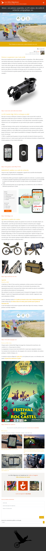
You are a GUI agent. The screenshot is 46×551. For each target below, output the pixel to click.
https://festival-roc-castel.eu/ (8, 424)
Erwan (38, 51)
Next (40, 485)
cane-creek (27, 432)
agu (31, 432)
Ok (43, 522)
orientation (8, 432)
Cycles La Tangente (33, 475)
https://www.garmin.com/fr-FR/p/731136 (11, 166)
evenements (18, 432)
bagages (13, 432)
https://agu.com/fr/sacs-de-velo (9, 276)
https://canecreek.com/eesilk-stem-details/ (11, 111)
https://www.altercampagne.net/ (9, 339)
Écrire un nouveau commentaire (7, 499)
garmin (23, 432)
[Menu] (44, 3)
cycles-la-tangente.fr (20, 494)
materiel (3, 432)
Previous (6, 485)
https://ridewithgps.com (7, 216)
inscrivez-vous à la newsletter (33, 427)
